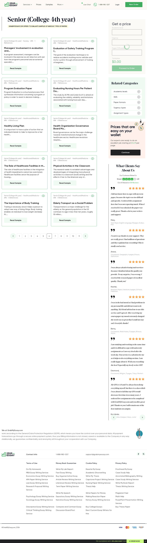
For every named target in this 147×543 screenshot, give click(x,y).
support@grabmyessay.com (97, 454)
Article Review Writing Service (68, 479)
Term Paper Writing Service (67, 486)
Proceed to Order (127, 68)
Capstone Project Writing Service (100, 479)
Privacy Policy (121, 463)
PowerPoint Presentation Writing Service (129, 501)
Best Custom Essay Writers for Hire (99, 512)
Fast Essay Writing (63, 473)
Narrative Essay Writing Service (69, 500)
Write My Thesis (92, 476)
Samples (49, 5)
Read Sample (15, 68)
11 (79, 236)
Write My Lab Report (64, 469)
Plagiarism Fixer (122, 493)
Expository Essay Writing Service (69, 496)
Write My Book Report (125, 483)
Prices (38, 5)
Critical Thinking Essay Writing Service (38, 512)
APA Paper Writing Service (37, 479)
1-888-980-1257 (104, 4)
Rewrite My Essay (93, 469)
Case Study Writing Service (127, 479)
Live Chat (87, 4)
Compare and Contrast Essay (68, 507)
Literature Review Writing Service (70, 483)
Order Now (135, 541)
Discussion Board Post (65, 510)
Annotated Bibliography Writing (129, 476)
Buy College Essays (94, 507)
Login (117, 4)
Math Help (120, 496)
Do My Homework (33, 469)
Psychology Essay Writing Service (40, 496)
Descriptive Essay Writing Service (40, 507)
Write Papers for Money (96, 493)
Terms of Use (31, 463)
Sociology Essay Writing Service (39, 500)
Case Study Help (123, 473)
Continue (126, 152)
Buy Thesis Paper (123, 507)
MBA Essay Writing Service (37, 473)
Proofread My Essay (124, 469)
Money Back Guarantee (66, 463)
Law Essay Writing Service (37, 483)
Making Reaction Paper (95, 496)
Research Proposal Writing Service (37, 488)
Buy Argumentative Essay (67, 476)
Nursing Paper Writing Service (98, 483)
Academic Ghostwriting (96, 473)
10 (73, 236)
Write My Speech (63, 493)
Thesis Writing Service (125, 486)
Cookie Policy (91, 463)
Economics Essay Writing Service (40, 476)
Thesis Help (91, 486)
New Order (134, 5)
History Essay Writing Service (98, 500)
